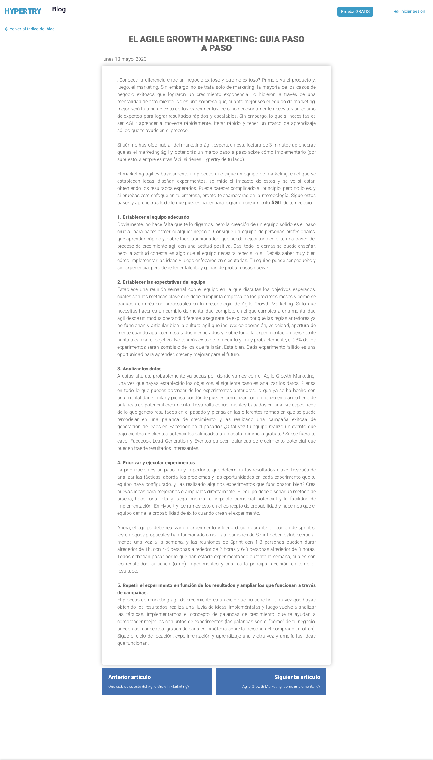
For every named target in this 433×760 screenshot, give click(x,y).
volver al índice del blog (30, 29)
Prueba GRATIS (355, 11)
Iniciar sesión (409, 11)
